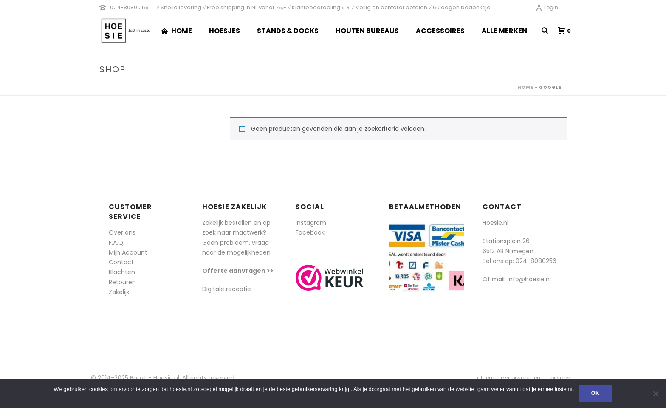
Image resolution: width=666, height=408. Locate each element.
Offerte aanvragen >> (238, 270)
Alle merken (504, 31)
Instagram (311, 222)
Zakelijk (119, 292)
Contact (121, 262)
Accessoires (440, 31)
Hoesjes (224, 31)
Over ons (122, 232)
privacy (560, 377)
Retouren (122, 282)
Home (176, 31)
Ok (595, 393)
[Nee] (655, 393)
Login (547, 7)
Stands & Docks (288, 31)
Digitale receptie (226, 289)
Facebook (310, 232)
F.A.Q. (116, 242)
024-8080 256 (129, 7)
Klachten (122, 272)
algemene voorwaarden (508, 377)
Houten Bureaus (367, 31)
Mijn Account (128, 252)
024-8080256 (536, 261)
